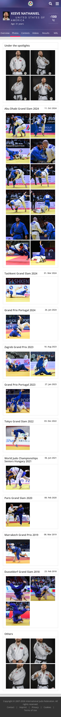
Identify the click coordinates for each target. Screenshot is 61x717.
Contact (10, 707)
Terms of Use (30, 710)
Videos (35, 33)
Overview (5, 33)
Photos (15, 33)
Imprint (23, 707)
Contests (25, 33)
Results (45, 33)
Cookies (47, 707)
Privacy (35, 707)
